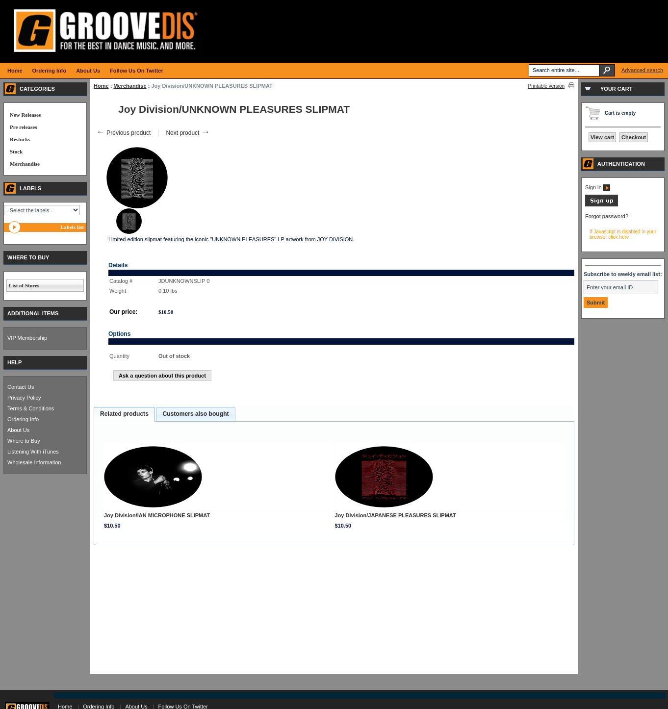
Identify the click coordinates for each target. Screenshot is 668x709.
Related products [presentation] (124, 413)
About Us (18, 430)
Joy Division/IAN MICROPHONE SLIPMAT (157, 515)
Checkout (633, 137)
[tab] (124, 414)
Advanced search (642, 70)
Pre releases (23, 127)
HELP (14, 362)
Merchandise (129, 86)
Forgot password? (606, 216)
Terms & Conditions (30, 408)
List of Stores (24, 285)
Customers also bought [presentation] (195, 413)
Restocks (20, 139)
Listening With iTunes (33, 452)
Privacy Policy (24, 398)
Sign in (597, 187)
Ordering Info (23, 419)
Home (101, 86)
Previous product (123, 132)
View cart (602, 137)
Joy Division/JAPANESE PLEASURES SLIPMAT (395, 515)
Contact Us (20, 387)
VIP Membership (27, 338)
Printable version (546, 86)
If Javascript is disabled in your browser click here (623, 234)
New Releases (25, 115)
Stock (16, 151)
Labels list (72, 227)
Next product (187, 132)
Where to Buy (23, 441)
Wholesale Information (34, 462)
